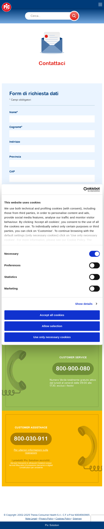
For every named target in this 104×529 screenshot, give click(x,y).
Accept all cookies (52, 315)
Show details (84, 303)
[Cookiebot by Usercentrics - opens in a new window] (83, 189)
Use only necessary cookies (52, 337)
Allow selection (52, 326)
